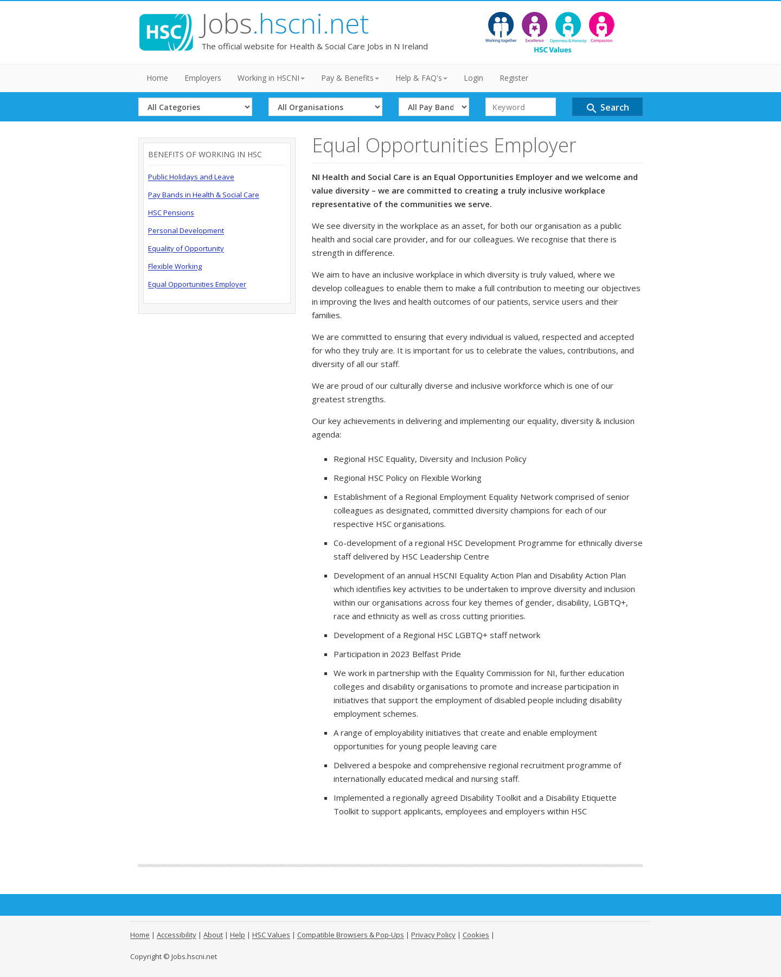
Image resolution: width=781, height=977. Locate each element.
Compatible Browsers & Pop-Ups (350, 935)
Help (237, 935)
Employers (202, 78)
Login (473, 78)
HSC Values (271, 935)
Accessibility (176, 935)
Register (514, 78)
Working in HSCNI (271, 78)
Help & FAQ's (421, 78)
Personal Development (186, 230)
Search (607, 108)
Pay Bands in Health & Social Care (203, 195)
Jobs (285, 23)
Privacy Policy (433, 935)
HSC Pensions (171, 212)
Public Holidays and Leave (191, 177)
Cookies (476, 935)
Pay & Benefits (350, 78)
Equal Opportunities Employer (197, 284)
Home (157, 78)
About (213, 935)
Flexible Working (175, 266)
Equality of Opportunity (186, 248)
